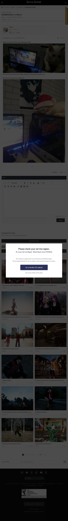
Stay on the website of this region (34, 272)
